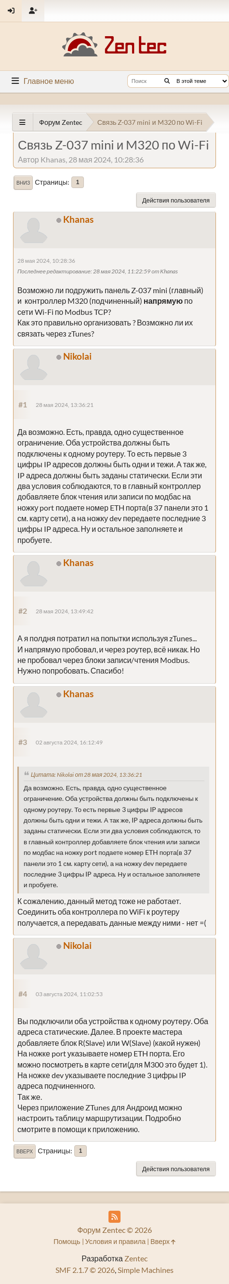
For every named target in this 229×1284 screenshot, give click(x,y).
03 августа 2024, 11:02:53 (69, 994)
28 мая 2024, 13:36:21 (65, 405)
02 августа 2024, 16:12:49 (69, 742)
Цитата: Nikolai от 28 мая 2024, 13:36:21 (86, 774)
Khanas (78, 219)
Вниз (23, 183)
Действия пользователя (176, 200)
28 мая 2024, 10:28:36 (46, 260)
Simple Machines (146, 1269)
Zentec (136, 1258)
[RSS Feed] (114, 1217)
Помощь (67, 1241)
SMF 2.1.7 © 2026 (85, 1269)
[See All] (22, 122)
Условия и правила (115, 1241)
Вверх (24, 1151)
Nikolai (77, 356)
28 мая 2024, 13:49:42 (65, 611)
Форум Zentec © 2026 (114, 1229)
